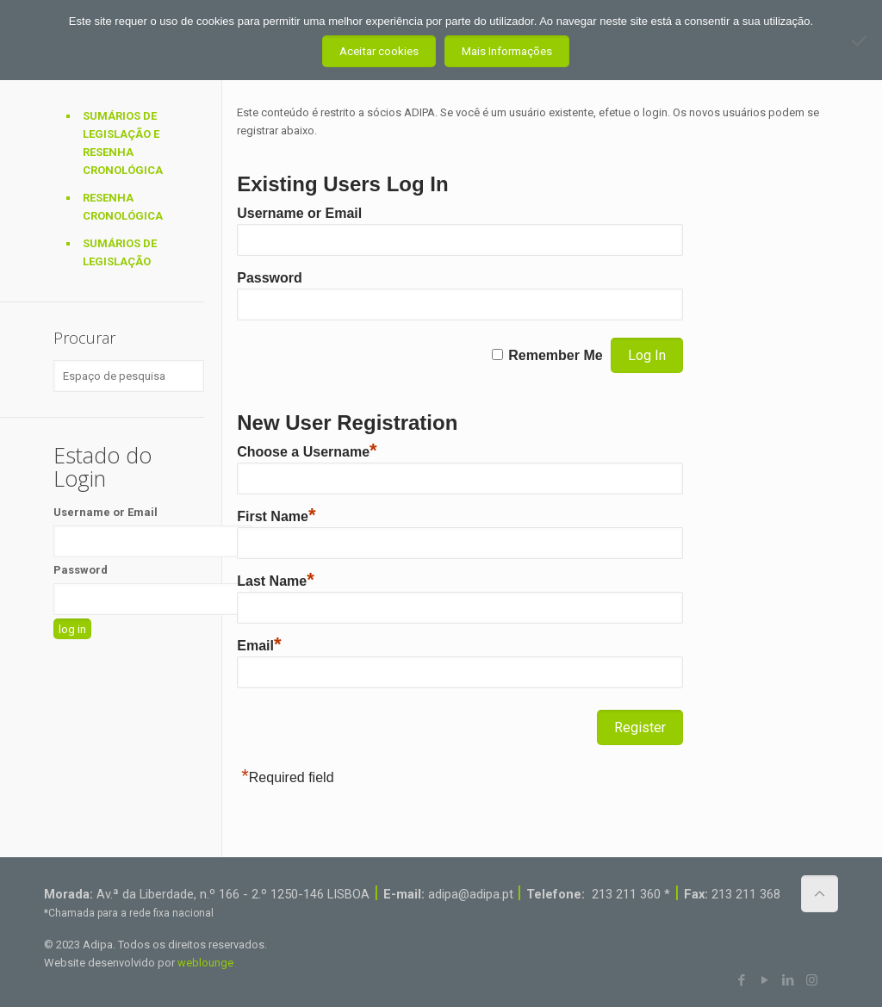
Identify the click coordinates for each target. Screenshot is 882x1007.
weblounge (205, 962)
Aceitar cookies (379, 51)
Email (259, 645)
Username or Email (299, 213)
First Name (276, 516)
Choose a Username (306, 451)
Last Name (275, 581)
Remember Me (555, 355)
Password (269, 277)
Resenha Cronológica (123, 206)
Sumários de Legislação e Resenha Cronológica (123, 143)
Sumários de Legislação (120, 252)
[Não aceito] (860, 40)
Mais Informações (507, 51)
